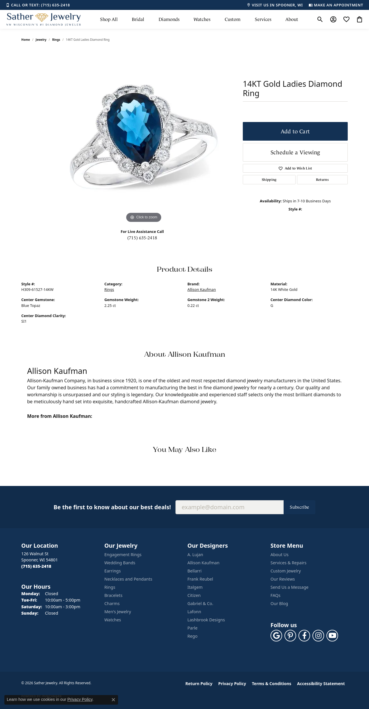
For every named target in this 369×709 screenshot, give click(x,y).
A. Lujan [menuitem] (195, 554)
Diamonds (169, 19)
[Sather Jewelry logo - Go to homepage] (44, 19)
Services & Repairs (288, 562)
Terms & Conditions (271, 683)
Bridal (138, 19)
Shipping (269, 180)
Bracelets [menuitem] (113, 595)
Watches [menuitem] (112, 620)
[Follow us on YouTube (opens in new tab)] (332, 635)
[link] (38, 5)
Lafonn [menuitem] (194, 611)
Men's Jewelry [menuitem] (117, 611)
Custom (232, 19)
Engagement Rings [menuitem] (123, 554)
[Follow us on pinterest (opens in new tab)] (290, 635)
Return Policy (198, 683)
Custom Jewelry (285, 571)
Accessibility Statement (321, 683)
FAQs (275, 595)
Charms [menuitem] (112, 603)
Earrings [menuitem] (112, 571)
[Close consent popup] (113, 699)
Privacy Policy (232, 683)
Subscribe (299, 507)
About (291, 19)
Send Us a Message (289, 587)
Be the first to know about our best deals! (112, 507)
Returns (322, 180)
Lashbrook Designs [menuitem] (206, 620)
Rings (56, 40)
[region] (143, 136)
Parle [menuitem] (192, 628)
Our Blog (279, 603)
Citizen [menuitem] (194, 595)
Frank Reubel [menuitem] (200, 579)
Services (263, 19)
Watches (202, 19)
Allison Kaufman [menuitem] (203, 562)
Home (25, 40)
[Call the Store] (36, 566)
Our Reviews (282, 579)
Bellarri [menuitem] (194, 571)
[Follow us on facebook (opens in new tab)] (304, 635)
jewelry (41, 40)
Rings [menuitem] (109, 587)
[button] (320, 19)
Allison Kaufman (201, 289)
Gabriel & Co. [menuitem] (200, 603)
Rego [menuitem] (192, 636)
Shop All (109, 19)
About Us (279, 554)
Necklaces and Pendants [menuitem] (128, 579)
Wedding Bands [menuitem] (119, 562)
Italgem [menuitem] (195, 587)
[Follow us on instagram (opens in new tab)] (318, 635)
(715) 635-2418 (142, 237)
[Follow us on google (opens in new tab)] (276, 635)
